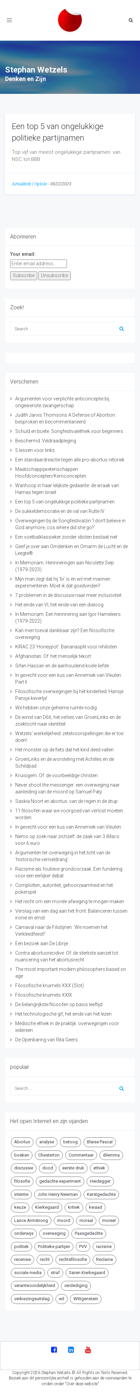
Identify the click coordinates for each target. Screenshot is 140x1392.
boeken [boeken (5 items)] (21, 1155)
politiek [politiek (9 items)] (21, 1246)
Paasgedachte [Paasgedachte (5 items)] (89, 1233)
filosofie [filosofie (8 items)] (22, 1181)
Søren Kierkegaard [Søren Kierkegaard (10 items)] (87, 1272)
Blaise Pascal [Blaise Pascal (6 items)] (100, 1141)
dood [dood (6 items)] (47, 1167)
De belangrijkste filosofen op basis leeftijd (58, 1004)
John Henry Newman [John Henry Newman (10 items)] (58, 1194)
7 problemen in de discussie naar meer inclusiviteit (68, 595)
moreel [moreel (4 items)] (109, 1220)
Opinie (40, 184)
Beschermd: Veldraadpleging (45, 440)
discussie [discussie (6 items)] (23, 1167)
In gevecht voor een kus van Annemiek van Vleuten (68, 827)
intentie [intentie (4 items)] (21, 1194)
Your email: (23, 254)
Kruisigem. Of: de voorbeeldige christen (56, 775)
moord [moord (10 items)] (63, 1220)
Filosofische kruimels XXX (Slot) (49, 985)
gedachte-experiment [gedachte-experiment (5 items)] (60, 1181)
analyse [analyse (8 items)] (46, 1141)
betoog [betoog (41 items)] (70, 1141)
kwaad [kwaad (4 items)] (95, 1207)
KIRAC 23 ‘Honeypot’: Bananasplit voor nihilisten (66, 646)
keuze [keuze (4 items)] (20, 1207)
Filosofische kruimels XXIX (43, 995)
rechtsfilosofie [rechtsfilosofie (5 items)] (73, 1259)
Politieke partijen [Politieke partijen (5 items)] (54, 1246)
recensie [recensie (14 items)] (22, 1259)
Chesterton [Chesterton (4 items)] (49, 1155)
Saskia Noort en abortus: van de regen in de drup (66, 801)
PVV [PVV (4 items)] (83, 1246)
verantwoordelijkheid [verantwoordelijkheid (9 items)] (34, 1285)
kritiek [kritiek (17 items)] (74, 1207)
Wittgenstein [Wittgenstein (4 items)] (85, 1298)
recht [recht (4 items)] (45, 1259)
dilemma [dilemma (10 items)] (111, 1155)
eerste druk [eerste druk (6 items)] (73, 1167)
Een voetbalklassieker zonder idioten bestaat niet (66, 537)
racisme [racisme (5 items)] (104, 1246)
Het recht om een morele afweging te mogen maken (69, 901)
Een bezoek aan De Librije (41, 943)
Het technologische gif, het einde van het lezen (63, 1014)
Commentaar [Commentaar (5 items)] (81, 1155)
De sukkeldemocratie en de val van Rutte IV (59, 511)
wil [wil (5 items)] (61, 1298)
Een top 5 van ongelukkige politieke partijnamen (65, 501)
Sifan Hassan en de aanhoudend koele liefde (62, 665)
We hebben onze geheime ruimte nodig (56, 707)
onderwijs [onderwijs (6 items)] (23, 1233)
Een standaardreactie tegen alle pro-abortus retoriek (69, 459)
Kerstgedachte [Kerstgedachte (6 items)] (101, 1194)
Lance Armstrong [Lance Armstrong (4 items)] (31, 1220)
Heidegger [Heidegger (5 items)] (100, 1181)
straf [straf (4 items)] (55, 1272)
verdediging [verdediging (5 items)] (76, 1285)
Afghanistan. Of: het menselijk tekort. (53, 656)
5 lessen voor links (35, 450)
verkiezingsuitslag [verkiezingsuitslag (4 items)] (32, 1298)
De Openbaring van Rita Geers (46, 1039)
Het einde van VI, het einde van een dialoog (59, 604)
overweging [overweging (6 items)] (54, 1233)
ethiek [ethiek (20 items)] (99, 1167)
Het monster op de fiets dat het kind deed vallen (64, 749)
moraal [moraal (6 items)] (86, 1220)
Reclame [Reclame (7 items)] (104, 1259)
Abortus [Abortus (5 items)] (22, 1141)
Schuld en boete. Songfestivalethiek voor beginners (69, 431)
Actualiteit (21, 184)
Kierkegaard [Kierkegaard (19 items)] (47, 1207)
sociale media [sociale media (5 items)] (28, 1272)
